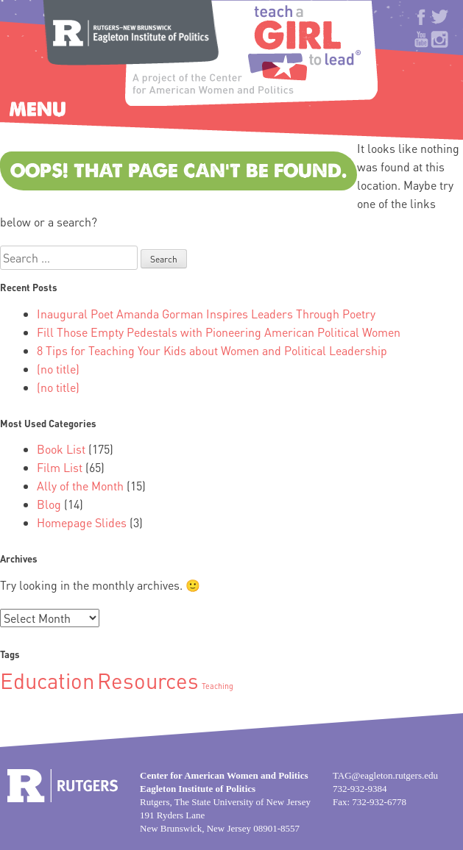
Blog (49, 504)
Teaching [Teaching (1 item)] (217, 686)
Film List (59, 467)
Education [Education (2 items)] (47, 680)
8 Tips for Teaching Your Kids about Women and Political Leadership (212, 350)
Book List (61, 449)
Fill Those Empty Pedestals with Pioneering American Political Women (218, 332)
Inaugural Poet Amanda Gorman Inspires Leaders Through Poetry (206, 313)
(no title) (58, 368)
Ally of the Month (80, 485)
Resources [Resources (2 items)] (148, 680)
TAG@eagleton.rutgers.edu (385, 775)
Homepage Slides (82, 522)
